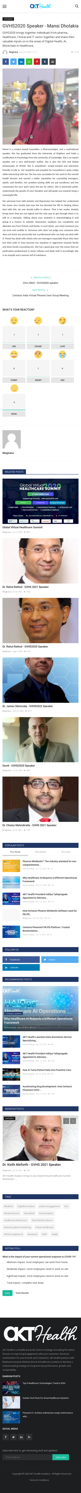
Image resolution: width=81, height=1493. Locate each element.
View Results (22, 1292)
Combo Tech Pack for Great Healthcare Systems (46, 1398)
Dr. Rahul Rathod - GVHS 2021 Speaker (25, 587)
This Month (40, 851)
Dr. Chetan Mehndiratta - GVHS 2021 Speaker (29, 825)
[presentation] (66, 1121)
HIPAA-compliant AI (13, 1234)
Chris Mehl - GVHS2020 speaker (40, 282)
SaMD (55, 1234)
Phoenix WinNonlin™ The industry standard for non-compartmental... (50, 863)
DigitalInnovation (26, 1206)
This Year (66, 851)
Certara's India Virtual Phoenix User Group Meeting (40, 295)
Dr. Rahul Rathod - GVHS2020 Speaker (25, 646)
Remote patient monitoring (17, 1227)
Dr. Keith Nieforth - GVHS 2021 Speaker (31, 1165)
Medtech (8, 1206)
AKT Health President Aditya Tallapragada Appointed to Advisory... (45, 896)
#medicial (32, 1234)
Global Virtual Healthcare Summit (22, 527)
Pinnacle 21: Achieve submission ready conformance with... (48, 1415)
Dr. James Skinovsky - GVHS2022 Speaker (27, 706)
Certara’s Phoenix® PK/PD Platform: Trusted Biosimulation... (46, 929)
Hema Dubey (28, 868)
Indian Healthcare (45, 1227)
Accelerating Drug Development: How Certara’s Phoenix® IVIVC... (47, 1088)
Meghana (10, 52)
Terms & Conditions (39, 1480)
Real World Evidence (42, 1220)
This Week (15, 851)
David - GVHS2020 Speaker (18, 765)
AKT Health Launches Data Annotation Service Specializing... (47, 1039)
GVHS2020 (8, 19)
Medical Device (11, 1213)
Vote (7, 1293)
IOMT (44, 1234)
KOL (66, 1206)
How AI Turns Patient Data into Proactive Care (47, 1070)
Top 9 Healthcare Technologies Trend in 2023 (44, 1383)
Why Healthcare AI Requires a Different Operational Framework (50, 879)
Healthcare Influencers (15, 1220)
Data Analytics (46, 1213)
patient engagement (49, 1206)
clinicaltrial (29, 1213)
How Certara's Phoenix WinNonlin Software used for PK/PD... (50, 912)
